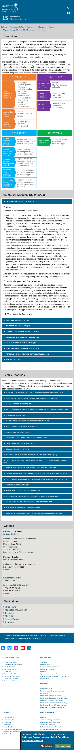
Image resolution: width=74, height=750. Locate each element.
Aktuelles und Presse (11, 657)
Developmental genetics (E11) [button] (18, 432)
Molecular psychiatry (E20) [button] (17, 485)
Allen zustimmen (63, 746)
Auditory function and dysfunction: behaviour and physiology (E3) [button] (34, 392)
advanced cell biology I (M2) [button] (18, 320)
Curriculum (9, 613)
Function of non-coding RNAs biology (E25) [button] (24, 507)
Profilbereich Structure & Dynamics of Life (54, 698)
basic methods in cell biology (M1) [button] (20, 201)
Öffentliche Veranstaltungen (13, 664)
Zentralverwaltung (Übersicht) (50, 720)
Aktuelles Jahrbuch (10, 669)
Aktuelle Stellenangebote (12, 676)
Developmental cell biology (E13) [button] (20, 443)
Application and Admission (16, 610)
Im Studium (8, 724)
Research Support (46, 688)
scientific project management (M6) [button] (21, 343)
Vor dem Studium (9, 717)
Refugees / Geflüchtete (48, 669)
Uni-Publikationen (10, 667)
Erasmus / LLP (45, 664)
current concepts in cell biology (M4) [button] (22, 331)
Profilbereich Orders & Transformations (53, 705)
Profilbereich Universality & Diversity (52, 707)
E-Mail (6, 570)
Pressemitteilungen (10, 662)
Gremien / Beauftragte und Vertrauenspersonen (49, 730)
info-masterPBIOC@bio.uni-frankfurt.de (19, 552)
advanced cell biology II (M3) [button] (18, 326)
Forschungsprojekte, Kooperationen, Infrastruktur (52, 692)
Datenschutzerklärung (58, 635)
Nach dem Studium (10, 727)
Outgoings (43, 662)
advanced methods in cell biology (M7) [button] (22, 348)
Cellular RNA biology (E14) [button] (17, 449)
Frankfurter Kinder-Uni (11, 678)
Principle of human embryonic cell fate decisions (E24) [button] (29, 502)
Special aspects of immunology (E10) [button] (21, 426)
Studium (7, 712)
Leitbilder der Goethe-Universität (51, 727)
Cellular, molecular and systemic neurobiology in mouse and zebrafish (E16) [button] (35, 461)
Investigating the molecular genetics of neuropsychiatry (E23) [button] (33, 496)
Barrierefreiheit (9, 638)
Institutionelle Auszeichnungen (50, 722)
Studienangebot (9, 720)
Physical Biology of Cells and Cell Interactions (19, 30)
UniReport (7, 671)
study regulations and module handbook (36, 47)
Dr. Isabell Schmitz (11, 534)
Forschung (44, 683)
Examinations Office (12, 578)
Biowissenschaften (17, 27)
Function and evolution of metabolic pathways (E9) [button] (27, 421)
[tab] (37, 201)
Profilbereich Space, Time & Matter (51, 700)
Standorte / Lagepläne (47, 724)
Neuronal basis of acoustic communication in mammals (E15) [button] (31, 455)
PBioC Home (10, 607)
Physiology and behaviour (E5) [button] (19, 404)
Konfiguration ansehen (32, 741)
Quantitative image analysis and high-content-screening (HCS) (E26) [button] (34, 513)
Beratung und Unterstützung (13, 729)
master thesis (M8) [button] (13, 360)
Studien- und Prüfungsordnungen (15, 731)
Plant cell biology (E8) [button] (16, 415)
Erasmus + (44, 671)
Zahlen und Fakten (10, 681)
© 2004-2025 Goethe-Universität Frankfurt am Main (21, 635)
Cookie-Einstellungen (24, 638)
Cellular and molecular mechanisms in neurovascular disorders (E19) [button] (36, 479)
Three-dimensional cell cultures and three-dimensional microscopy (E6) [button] (37, 409)
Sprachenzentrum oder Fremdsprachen (53, 674)
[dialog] (47, 741)
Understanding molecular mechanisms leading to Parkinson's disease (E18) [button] (38, 473)
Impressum (43, 635)
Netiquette (38, 638)
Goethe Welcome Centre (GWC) (51, 667)
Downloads (9, 622)
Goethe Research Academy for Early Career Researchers (54, 677)
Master (51, 27)
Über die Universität (47, 712)
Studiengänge (41, 27)
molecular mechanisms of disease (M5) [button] (22, 337)
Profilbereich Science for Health (50, 695)
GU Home (4, 27)
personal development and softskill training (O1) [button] (27, 354)
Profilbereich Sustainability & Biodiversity (53, 703)
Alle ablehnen (47, 746)
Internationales (45, 657)
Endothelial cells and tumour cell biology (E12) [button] (27, 438)
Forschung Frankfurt (10, 674)
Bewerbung (8, 722)
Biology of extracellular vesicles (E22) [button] (23, 490)
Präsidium (43, 717)
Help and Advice (12, 619)
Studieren (30, 27)
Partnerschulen (9, 734)
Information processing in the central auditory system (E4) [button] (31, 398)
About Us (9, 616)
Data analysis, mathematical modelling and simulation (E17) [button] (31, 468)
